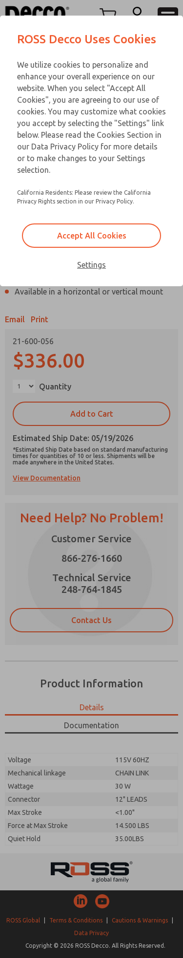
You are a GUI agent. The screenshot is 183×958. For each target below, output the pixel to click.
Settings (91, 264)
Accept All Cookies (91, 235)
